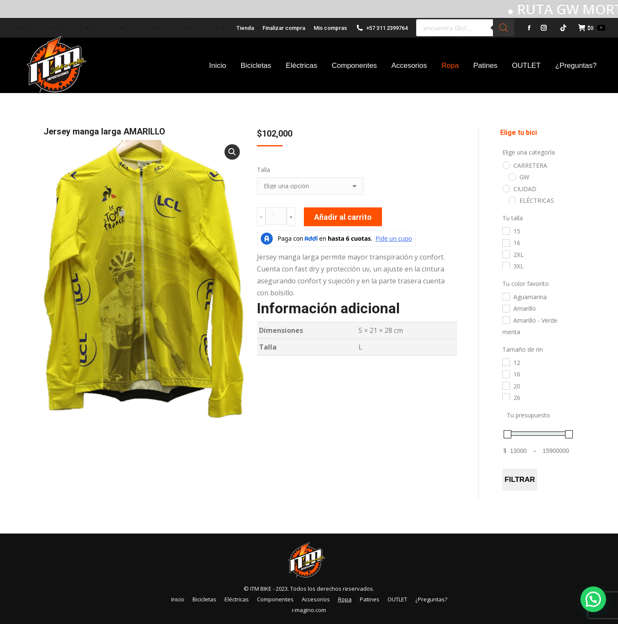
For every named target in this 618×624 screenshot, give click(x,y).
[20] (505, 385)
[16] (505, 242)
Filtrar (519, 479)
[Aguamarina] (505, 296)
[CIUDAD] (505, 188)
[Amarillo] (505, 308)
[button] (232, 152)
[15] (505, 230)
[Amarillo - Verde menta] (505, 319)
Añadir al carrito (343, 217)
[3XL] (505, 265)
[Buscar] (503, 27)
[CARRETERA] (505, 164)
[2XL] (505, 254)
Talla (263, 170)
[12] (505, 362)
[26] (505, 397)
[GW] (511, 176)
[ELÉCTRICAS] (511, 199)
